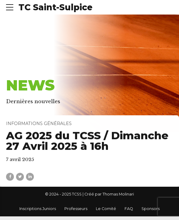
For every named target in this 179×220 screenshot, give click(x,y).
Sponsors (151, 208)
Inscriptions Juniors (37, 208)
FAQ (129, 208)
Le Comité (106, 208)
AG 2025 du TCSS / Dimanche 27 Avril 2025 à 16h (87, 141)
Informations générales (39, 123)
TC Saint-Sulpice (55, 7)
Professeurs (75, 208)
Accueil (17, 70)
